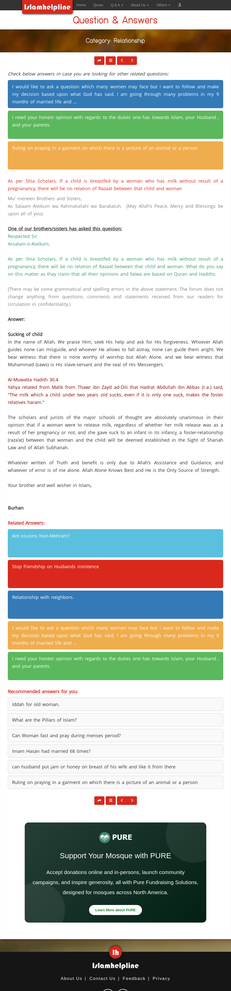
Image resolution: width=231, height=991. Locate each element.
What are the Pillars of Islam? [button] (44, 720)
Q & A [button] (117, 5)
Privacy (161, 978)
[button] (179, 5)
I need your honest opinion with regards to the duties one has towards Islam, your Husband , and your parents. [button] (115, 121)
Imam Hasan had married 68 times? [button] (51, 751)
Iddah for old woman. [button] (36, 704)
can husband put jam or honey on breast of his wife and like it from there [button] (94, 767)
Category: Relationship (115, 41)
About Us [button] (140, 5)
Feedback (134, 978)
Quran (98, 5)
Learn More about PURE (115, 910)
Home (81, 5)
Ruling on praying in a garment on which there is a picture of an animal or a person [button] (105, 148)
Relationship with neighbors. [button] (43, 597)
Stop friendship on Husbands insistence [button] (55, 566)
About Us (71, 978)
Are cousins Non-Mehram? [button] (41, 536)
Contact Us (103, 978)
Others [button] (163, 5)
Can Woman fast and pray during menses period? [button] (66, 735)
